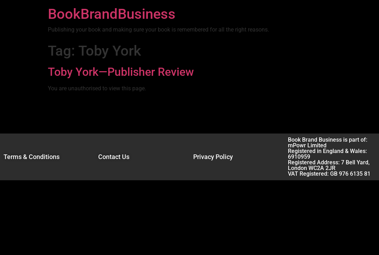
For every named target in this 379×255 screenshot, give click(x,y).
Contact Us (113, 156)
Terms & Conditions (32, 156)
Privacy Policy (213, 156)
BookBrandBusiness (111, 14)
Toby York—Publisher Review (121, 72)
